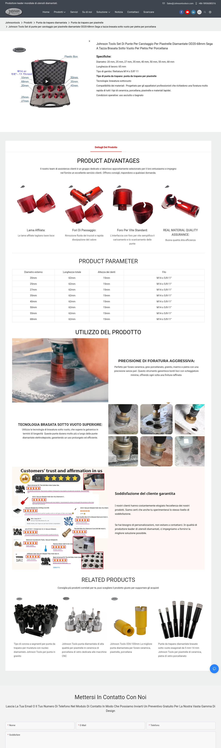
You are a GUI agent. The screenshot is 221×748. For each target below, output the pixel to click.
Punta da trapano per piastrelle (87, 22)
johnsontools (12, 22)
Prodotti (28, 22)
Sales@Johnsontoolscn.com (178, 3)
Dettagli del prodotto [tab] (106, 147)
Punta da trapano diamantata (51, 22)
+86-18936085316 (205, 3)
